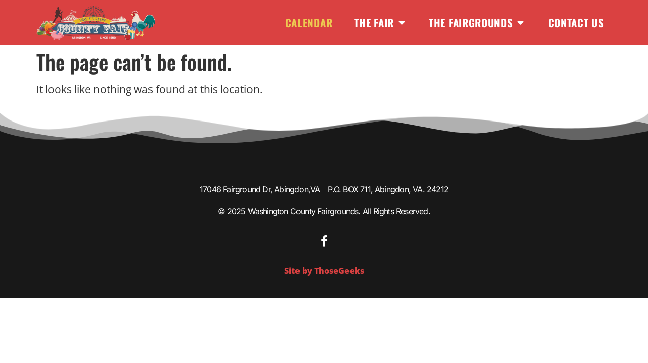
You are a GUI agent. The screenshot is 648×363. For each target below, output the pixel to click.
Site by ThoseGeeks (324, 270)
